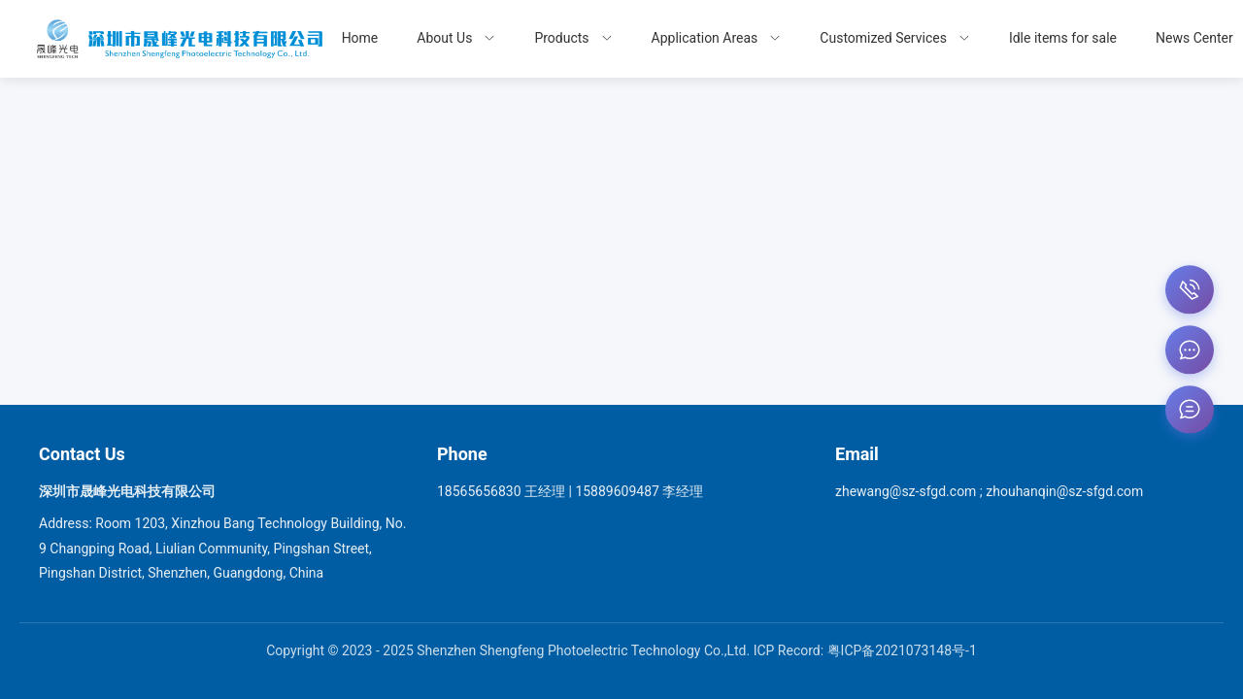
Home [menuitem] (360, 38)
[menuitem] (456, 39)
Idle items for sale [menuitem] (1063, 38)
